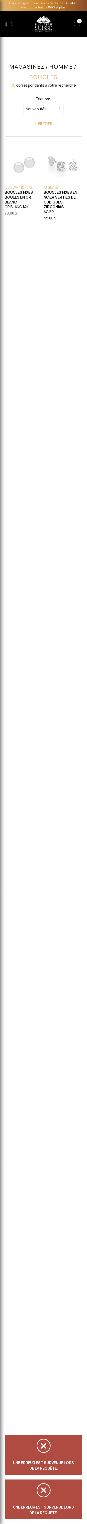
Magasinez (27, 66)
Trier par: (44, 98)
